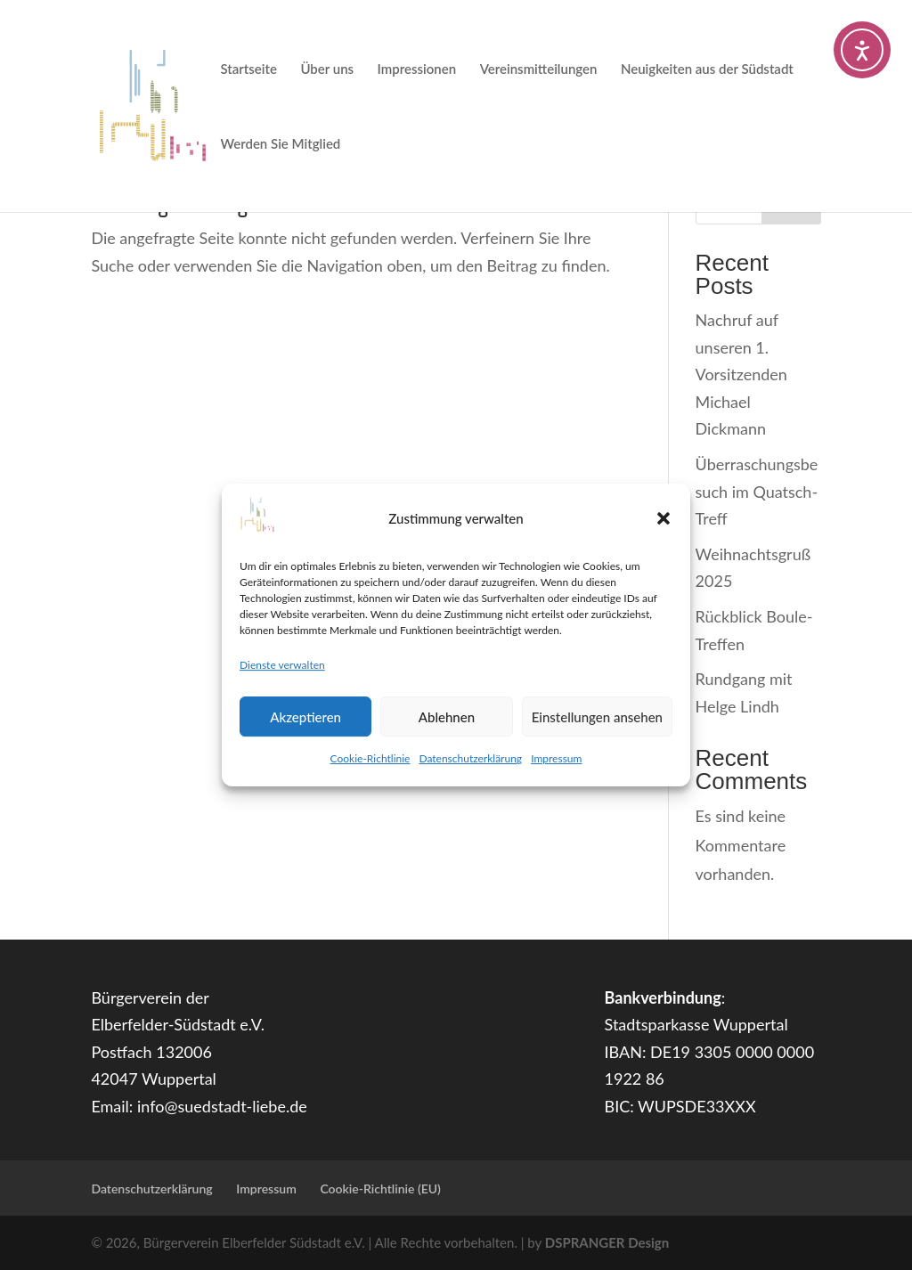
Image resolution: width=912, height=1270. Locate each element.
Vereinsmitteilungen (539, 69)
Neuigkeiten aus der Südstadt (707, 69)
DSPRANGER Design (607, 1242)
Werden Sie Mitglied (280, 144)
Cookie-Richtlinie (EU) (380, 1188)
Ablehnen (447, 717)
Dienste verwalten (282, 665)
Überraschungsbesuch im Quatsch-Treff (757, 491)
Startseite (248, 69)
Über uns (327, 69)
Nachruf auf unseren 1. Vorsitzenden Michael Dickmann (741, 374)
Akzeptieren (305, 717)
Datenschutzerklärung (470, 758)
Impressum (556, 758)
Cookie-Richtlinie (370, 758)
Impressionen (417, 69)
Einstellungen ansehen (597, 717)
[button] (663, 518)
